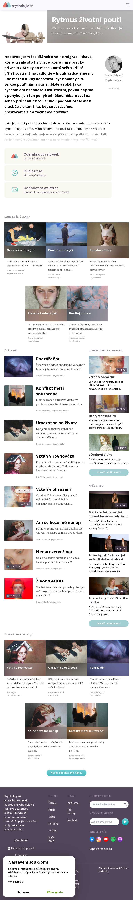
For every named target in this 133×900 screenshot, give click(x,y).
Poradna (53, 823)
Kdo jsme (73, 802)
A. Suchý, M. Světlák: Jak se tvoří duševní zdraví (107, 557)
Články (52, 802)
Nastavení (23, 892)
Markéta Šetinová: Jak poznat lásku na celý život (108, 514)
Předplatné (20, 840)
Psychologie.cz (18, 5)
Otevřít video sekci (109, 623)
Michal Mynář (114, 75)
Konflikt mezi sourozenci (50, 390)
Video (51, 816)
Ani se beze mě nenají (58, 522)
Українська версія (101, 849)
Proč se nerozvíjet (60, 250)
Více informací (15, 881)
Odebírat (125, 821)
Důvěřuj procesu (80, 313)
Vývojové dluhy (100, 455)
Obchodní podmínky (104, 870)
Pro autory (72, 811)
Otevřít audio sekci (109, 472)
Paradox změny (100, 250)
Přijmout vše (55, 892)
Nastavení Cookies (119, 868)
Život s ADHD (49, 581)
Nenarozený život (54, 551)
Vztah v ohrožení (53, 489)
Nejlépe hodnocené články (66, 772)
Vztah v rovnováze (55, 456)
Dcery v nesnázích (102, 416)
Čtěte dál (11, 350)
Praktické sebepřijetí (42, 313)
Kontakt (72, 820)
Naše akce (51, 839)
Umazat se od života (57, 423)
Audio (51, 809)
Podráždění (47, 358)
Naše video (96, 485)
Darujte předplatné (21, 848)
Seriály (52, 830)
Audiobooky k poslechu (106, 350)
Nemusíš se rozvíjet (21, 250)
